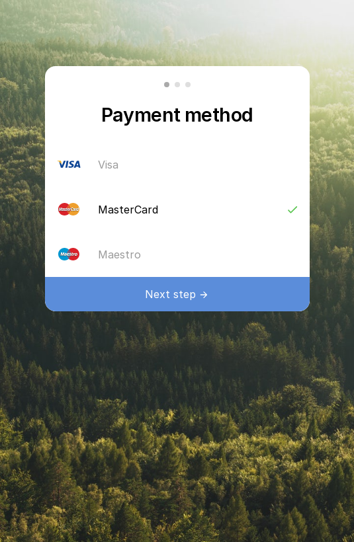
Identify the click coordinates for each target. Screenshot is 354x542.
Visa (198, 164)
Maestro (198, 254)
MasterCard (198, 209)
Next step (170, 294)
